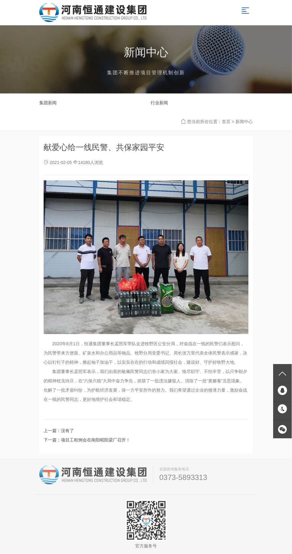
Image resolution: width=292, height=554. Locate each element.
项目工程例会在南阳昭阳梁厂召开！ (95, 439)
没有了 (67, 430)
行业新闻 (159, 103)
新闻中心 (244, 121)
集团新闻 (48, 103)
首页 (226, 121)
